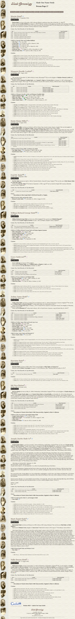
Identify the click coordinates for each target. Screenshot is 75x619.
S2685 (15, 428)
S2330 (15, 65)
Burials (36, 11)
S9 (14, 58)
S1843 (15, 351)
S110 (15, 588)
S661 (15, 203)
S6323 (15, 59)
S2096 (15, 160)
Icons (42, 11)
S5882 (15, 114)
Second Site (33, 617)
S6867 (15, 348)
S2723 (15, 339)
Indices (21, 11)
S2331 (15, 66)
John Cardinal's (28, 617)
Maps (32, 11)
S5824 (15, 109)
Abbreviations (47, 11)
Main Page (13, 11)
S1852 (15, 342)
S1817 (15, 288)
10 (63, 319)
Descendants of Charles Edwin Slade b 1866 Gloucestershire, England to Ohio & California (36, 412)
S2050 (15, 156)
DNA (17, 11)
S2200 (15, 164)
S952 (15, 432)
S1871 (15, 347)
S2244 (15, 252)
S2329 (15, 56)
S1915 (15, 170)
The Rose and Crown (59, 11)
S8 (14, 205)
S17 (14, 591)
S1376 (15, 504)
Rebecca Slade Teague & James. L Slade (40, 613)
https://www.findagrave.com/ (21, 58)
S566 (15, 290)
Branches (28, 11)
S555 (15, 287)
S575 (15, 379)
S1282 (15, 167)
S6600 (15, 345)
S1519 (15, 159)
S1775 (15, 243)
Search (52, 11)
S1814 (15, 430)
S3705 (15, 286)
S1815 (15, 429)
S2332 (15, 62)
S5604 (15, 106)
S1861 (15, 352)
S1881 (15, 355)
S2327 (15, 55)
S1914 (15, 168)
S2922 (15, 380)
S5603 (15, 113)
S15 (14, 116)
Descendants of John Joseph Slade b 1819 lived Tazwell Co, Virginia (30, 195)
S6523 (15, 161)
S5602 (15, 111)
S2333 (15, 63)
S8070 (15, 245)
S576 (15, 425)
